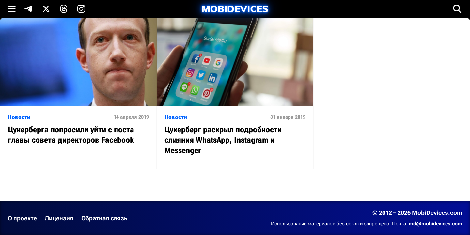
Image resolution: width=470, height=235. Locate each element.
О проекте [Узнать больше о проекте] (22, 218)
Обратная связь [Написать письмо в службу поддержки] (104, 218)
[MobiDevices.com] (235, 9)
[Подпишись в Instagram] (81, 9)
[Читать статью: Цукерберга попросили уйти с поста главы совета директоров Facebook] (78, 88)
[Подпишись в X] (46, 9)
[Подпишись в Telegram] (28, 9)
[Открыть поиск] (457, 9)
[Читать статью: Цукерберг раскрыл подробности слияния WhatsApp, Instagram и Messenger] (235, 93)
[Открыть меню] (12, 9)
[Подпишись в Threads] (63, 9)
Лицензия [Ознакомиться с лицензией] (59, 218)
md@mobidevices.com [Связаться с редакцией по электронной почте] (435, 224)
